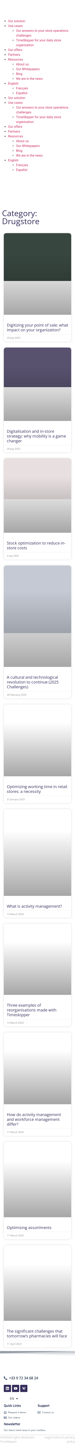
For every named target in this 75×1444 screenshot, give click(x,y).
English (13, 83)
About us (22, 64)
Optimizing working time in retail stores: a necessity (37, 789)
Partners (14, 55)
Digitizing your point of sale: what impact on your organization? (37, 327)
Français (22, 88)
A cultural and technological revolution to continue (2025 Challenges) (33, 682)
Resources (15, 59)
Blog (19, 74)
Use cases (15, 26)
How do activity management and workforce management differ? (34, 1119)
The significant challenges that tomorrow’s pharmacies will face (37, 1333)
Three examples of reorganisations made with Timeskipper (31, 1009)
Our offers (15, 50)
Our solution (16, 21)
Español (21, 93)
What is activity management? (34, 906)
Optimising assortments (29, 1227)
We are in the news (29, 79)
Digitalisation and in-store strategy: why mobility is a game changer (36, 436)
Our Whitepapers (28, 69)
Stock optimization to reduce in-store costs (36, 545)
